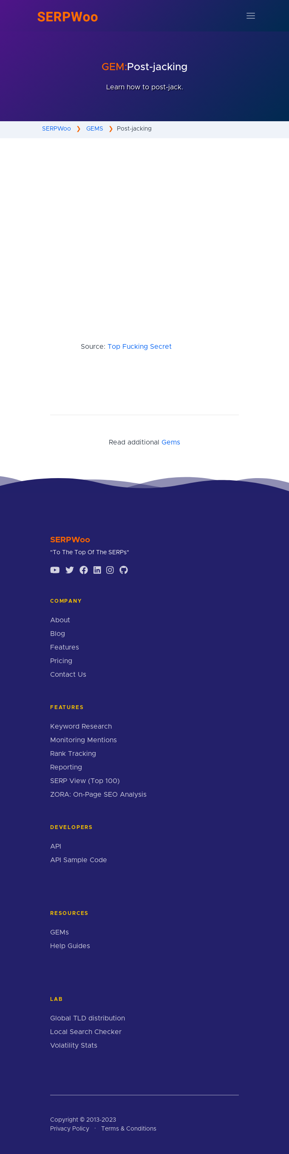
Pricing (61, 661)
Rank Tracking (73, 753)
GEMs (59, 932)
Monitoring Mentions (83, 740)
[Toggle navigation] (250, 15)
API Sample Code (78, 860)
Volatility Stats (73, 1045)
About (60, 620)
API (55, 846)
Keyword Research (81, 726)
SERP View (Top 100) (85, 781)
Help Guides (70, 946)
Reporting (66, 767)
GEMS (94, 129)
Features (64, 647)
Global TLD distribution (87, 1018)
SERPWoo (56, 129)
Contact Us (68, 674)
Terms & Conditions (128, 1129)
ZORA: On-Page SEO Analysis (98, 794)
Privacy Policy (69, 1129)
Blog (57, 633)
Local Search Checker (86, 1032)
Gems (171, 442)
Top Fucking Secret (140, 346)
